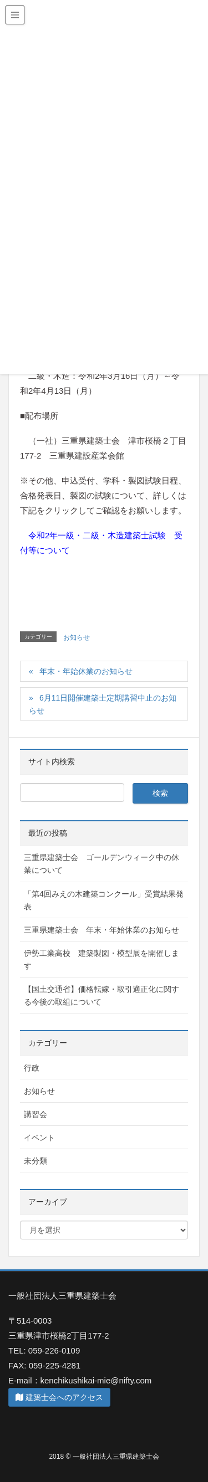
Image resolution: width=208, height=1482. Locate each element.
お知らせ (76, 637)
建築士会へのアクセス (59, 1397)
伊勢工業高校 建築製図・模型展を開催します (101, 959)
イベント (39, 1137)
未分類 (35, 1160)
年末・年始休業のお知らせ (86, 671)
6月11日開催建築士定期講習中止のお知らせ (102, 704)
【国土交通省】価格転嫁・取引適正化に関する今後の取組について (101, 995)
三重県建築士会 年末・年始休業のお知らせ (101, 929)
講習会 (35, 1114)
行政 (31, 1067)
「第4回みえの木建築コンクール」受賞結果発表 (104, 900)
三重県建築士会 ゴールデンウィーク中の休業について (101, 863)
